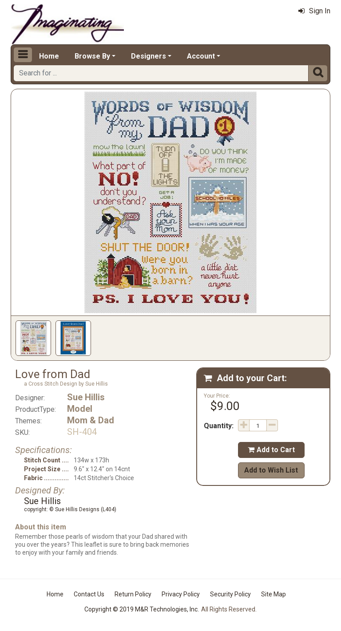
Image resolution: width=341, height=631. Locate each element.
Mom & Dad (90, 420)
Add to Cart (271, 450)
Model (79, 408)
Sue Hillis (86, 397)
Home (49, 56)
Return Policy (133, 594)
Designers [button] (148, 56)
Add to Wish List (271, 470)
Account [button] (201, 56)
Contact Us (89, 594)
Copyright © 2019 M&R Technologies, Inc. (141, 609)
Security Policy (230, 594)
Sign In (314, 11)
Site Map (273, 594)
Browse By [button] (92, 56)
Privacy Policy (181, 594)
